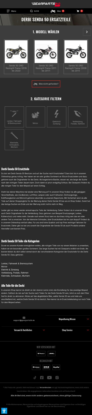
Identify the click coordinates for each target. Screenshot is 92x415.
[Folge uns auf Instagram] (57, 378)
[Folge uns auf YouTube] (49, 378)
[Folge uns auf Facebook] (41, 378)
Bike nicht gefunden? (46, 84)
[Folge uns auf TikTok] (35, 378)
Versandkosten (45, 387)
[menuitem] (11, 11)
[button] (4, 411)
